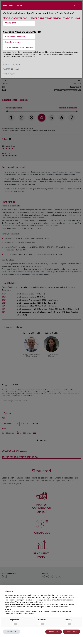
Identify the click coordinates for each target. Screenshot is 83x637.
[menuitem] (19, 23)
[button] (79, 589)
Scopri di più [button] (11, 631)
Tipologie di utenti (11, 64)
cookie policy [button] (38, 602)
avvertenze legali (11, 69)
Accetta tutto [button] (71, 631)
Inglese (76, 5)
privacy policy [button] (22, 597)
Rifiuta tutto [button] (53, 631)
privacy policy (9, 74)
